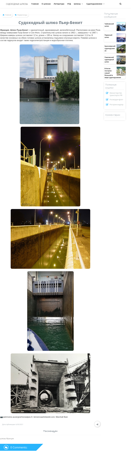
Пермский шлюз (108, 36)
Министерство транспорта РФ (116, 94)
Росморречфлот (116, 99)
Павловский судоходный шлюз (109, 59)
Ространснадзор (116, 104)
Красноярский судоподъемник (110, 48)
